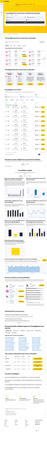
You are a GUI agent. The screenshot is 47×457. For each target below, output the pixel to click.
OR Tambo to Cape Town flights (9, 337)
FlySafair (11, 289)
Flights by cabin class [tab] (30, 330)
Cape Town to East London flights (23, 346)
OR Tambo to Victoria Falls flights (37, 350)
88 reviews (11, 287)
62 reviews (11, 297)
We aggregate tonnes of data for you (25, 413)
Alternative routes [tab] (8, 330)
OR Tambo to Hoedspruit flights (9, 346)
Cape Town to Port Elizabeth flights (24, 347)
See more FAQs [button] (19, 322)
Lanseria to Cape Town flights (36, 337)
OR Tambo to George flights (36, 342)
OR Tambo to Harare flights (36, 341)
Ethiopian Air (12, 300)
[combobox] (16, 15)
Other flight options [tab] (38, 330)
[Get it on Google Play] (37, 422)
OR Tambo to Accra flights (36, 347)
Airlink (11, 284)
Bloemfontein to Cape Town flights (24, 343)
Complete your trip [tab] (15, 330)
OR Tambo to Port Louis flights (36, 338)
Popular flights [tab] (8, 332)
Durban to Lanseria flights (22, 342)
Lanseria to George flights (36, 346)
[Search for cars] (1, 8)
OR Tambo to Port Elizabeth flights (10, 342)
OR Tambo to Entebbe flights (36, 343)
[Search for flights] (1, 4)
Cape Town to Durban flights (9, 341)
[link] (9, 84)
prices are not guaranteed (23, 408)
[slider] (45, 97)
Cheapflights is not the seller (25, 411)
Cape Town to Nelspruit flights (9, 347)
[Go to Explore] (1, 10)
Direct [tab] (14, 45)
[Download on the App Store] (37, 424)
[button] (2, 1)
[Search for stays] (1, 6)
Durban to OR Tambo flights (23, 341)
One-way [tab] (24, 45)
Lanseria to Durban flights (22, 338)
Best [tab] (11, 45)
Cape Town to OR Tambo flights (9, 338)
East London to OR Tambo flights (10, 350)
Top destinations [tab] (14, 332)
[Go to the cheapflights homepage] (6, 1)
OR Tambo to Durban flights (23, 337)
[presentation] (40, 13)
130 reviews (11, 292)
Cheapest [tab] (7, 45)
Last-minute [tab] (19, 45)
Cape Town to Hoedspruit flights (10, 343)
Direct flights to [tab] (22, 330)
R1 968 (37, 13)
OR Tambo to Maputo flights (23, 350)
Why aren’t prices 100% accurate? (25, 414)
